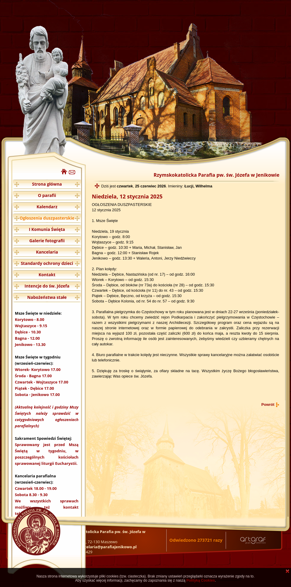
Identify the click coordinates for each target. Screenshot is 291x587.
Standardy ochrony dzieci (47, 263)
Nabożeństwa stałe (47, 297)
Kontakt (47, 274)
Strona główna (47, 184)
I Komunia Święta (47, 229)
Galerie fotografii (47, 240)
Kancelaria (47, 252)
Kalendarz (47, 206)
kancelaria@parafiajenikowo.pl (107, 546)
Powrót (267, 404)
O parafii (47, 195)
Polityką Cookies (200, 580)
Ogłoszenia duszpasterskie (47, 218)
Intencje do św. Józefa (47, 286)
